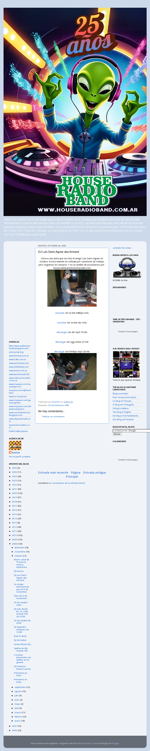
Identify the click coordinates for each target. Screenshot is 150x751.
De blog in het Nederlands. (126, 415)
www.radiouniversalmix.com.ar (19, 379)
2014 (15, 518)
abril (17, 708)
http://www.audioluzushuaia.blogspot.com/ (19, 347)
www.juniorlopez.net (18, 363)
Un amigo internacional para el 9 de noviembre (21, 588)
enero (18, 720)
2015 (15, 514)
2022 (15, 484)
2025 (15, 472)
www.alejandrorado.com (20, 420)
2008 (15, 543)
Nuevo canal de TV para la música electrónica (21, 563)
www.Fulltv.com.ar (17, 359)
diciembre (20, 547)
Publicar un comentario (53, 416)
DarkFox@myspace (18, 431)
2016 (15, 510)
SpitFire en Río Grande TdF (21, 649)
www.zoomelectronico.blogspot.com (20, 413)
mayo (18, 704)
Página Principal (73, 474)
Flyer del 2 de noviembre (20, 597)
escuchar (59, 312)
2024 (15, 476)
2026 (15, 467)
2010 (15, 535)
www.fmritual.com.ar (19, 355)
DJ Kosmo (19, 571)
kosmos (16, 452)
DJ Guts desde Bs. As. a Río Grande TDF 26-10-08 (21, 612)
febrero (19, 716)
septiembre (20, 687)
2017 (15, 505)
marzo (18, 712)
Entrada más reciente (53, 472)
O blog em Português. (123, 404)
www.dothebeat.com (19, 366)
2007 (15, 726)
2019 (15, 497)
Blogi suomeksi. (120, 393)
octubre (19, 555)
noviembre (20, 551)
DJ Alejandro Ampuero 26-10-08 (21, 629)
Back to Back (20, 636)
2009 (15, 539)
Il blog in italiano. (121, 408)
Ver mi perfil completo (20, 456)
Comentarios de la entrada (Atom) (68, 483)
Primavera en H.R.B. (20, 680)
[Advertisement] (72, 447)
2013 (15, 522)
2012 (15, 527)
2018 (15, 501)
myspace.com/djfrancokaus (20, 391)
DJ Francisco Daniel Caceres (22, 667)
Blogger (115, 743)
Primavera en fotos (20, 674)
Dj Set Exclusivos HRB (58, 405)
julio (17, 695)
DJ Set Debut (20, 640)
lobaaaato (87, 743)
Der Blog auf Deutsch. (123, 419)
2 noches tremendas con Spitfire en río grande (22, 658)
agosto (18, 691)
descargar (62, 332)
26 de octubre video (21, 603)
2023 (15, 480)
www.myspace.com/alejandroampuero (20, 407)
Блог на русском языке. (124, 397)
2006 (15, 730)
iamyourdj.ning (16, 352)
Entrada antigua (94, 472)
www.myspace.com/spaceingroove (20, 385)
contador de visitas (122, 247)
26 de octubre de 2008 (22, 621)
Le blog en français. (122, 400)
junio (17, 699)
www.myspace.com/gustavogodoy (20, 401)
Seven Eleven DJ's (22, 644)
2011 (15, 531)
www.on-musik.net (18, 396)
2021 (15, 489)
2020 (15, 493)
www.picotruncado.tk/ (19, 374)
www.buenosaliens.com (19, 426)
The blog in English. (122, 412)
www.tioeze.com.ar (18, 370)
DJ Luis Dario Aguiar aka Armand (20, 577)
